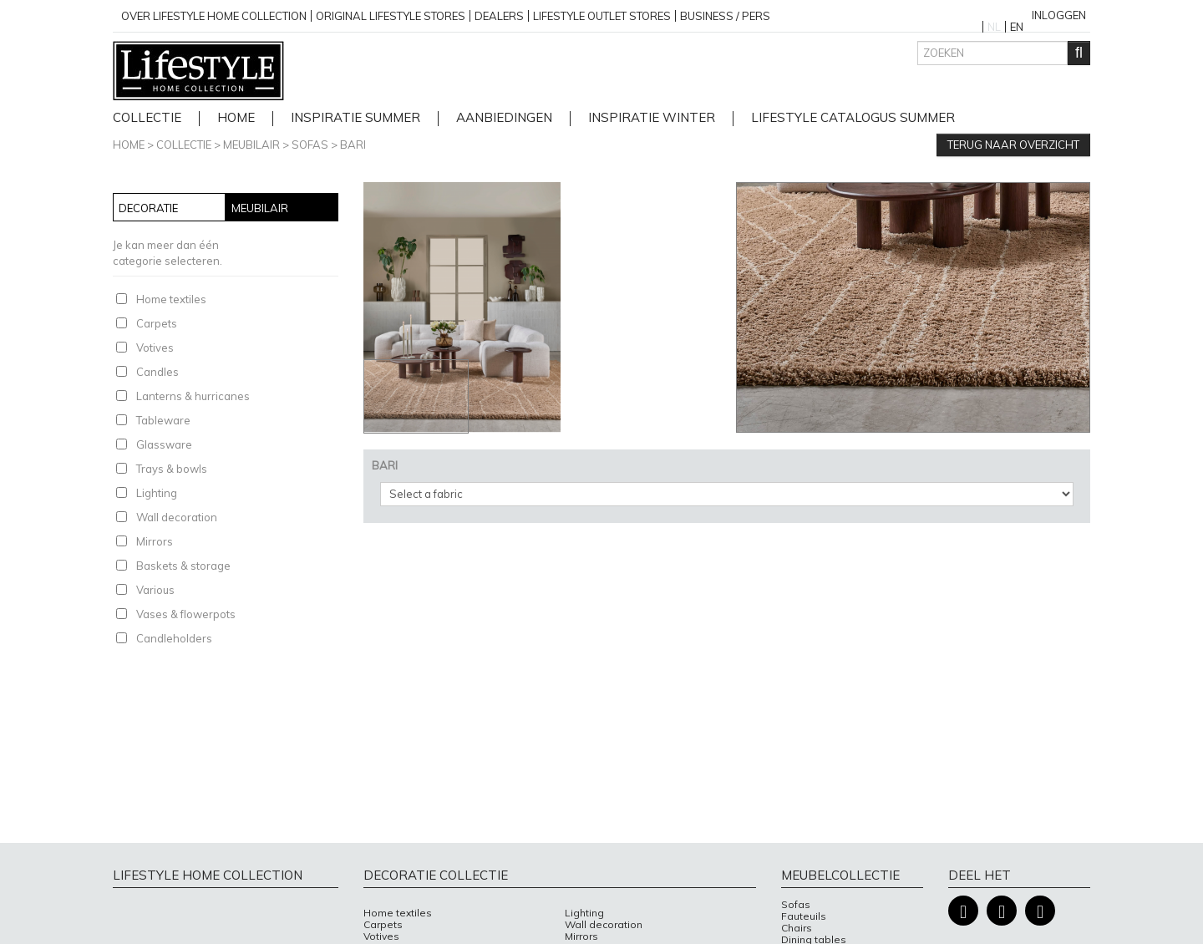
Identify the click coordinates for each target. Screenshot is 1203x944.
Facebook (963, 911)
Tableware (163, 420)
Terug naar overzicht (1013, 144)
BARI (353, 144)
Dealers (499, 16)
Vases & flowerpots (186, 614)
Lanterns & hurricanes (193, 396)
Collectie (147, 118)
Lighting (156, 493)
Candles (157, 371)
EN (1016, 27)
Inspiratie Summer (355, 118)
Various (155, 589)
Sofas (310, 144)
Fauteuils (803, 916)
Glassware (164, 444)
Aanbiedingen (504, 118)
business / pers (725, 16)
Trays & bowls (171, 468)
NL (994, 27)
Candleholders (174, 638)
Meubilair (251, 144)
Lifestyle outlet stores (602, 16)
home (236, 118)
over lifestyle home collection (214, 16)
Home (129, 144)
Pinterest (1040, 911)
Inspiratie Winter (651, 118)
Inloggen (1059, 15)
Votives (155, 347)
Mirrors (154, 541)
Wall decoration (176, 517)
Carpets (156, 323)
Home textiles (171, 299)
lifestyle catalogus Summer (853, 118)
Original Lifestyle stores (390, 16)
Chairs (796, 928)
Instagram (1002, 911)
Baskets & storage (183, 565)
